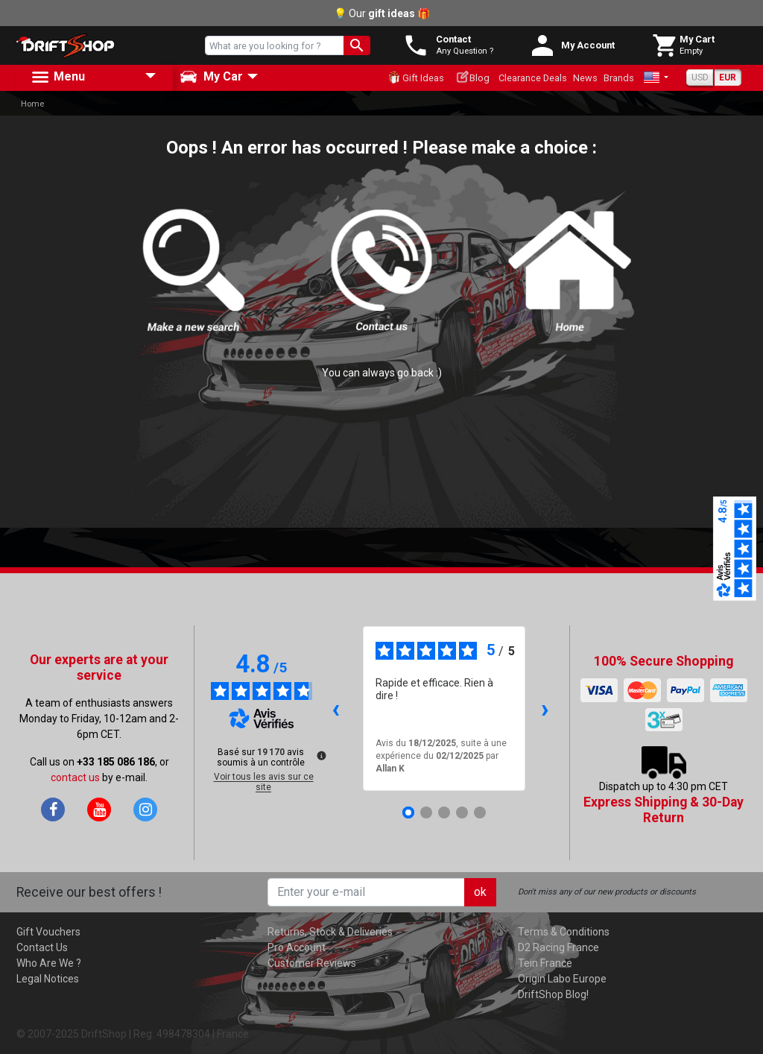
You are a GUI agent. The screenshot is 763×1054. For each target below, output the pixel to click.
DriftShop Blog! (553, 994)
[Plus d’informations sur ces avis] (320, 754)
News (585, 77)
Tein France (545, 963)
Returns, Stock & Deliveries (330, 932)
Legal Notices (47, 979)
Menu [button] (57, 77)
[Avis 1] (408, 812)
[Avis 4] (462, 812)
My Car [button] (211, 77)
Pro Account (296, 947)
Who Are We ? (48, 963)
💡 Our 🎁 (382, 13)
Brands (619, 77)
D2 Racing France (558, 947)
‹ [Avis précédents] (336, 708)
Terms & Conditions (564, 932)
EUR (727, 77)
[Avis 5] (480, 812)
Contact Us (42, 947)
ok (480, 892)
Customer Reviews (311, 963)
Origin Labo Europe (562, 979)
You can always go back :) (382, 373)
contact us (75, 777)
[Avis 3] (444, 812)
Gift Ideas (415, 77)
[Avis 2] (426, 812)
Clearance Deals (532, 77)
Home (32, 104)
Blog (473, 76)
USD (700, 77)
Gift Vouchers (48, 932)
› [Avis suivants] (545, 708)
